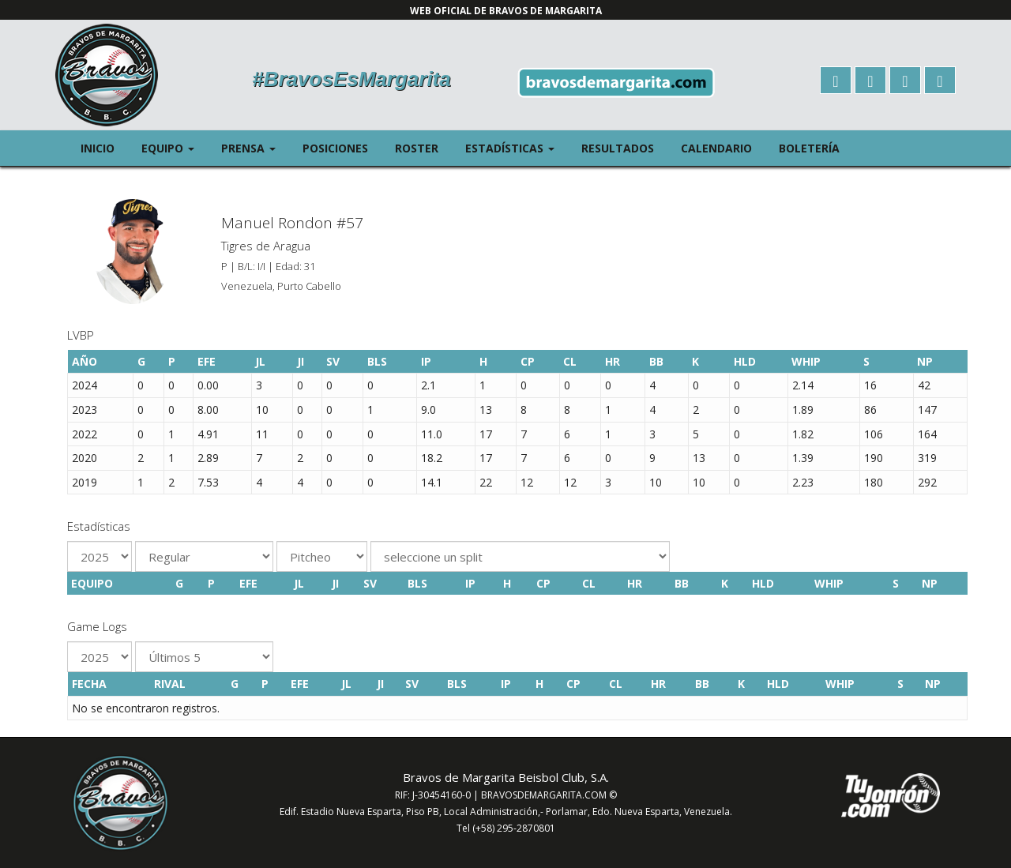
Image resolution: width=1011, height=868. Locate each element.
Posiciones (335, 148)
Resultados (617, 148)
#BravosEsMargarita (351, 79)
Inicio (98, 148)
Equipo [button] (174, 147)
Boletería (809, 148)
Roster (416, 148)
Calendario (716, 148)
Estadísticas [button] (516, 147)
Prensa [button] (255, 147)
